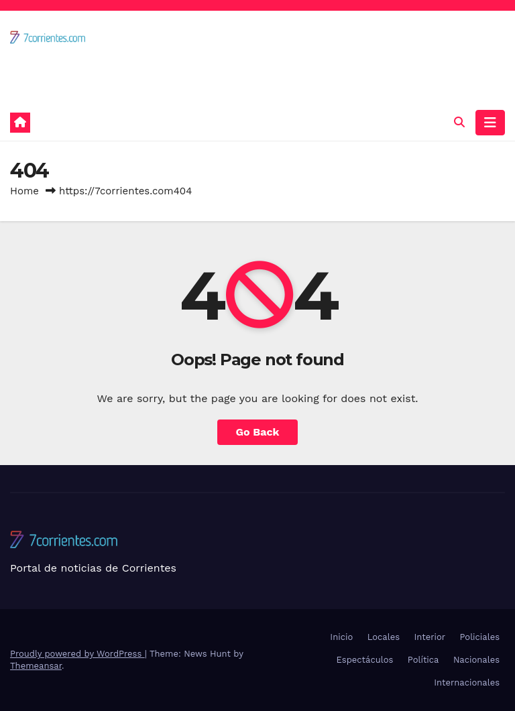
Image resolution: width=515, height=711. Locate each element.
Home (24, 191)
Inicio (341, 637)
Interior (429, 637)
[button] (459, 122)
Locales (383, 637)
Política (423, 660)
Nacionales (476, 660)
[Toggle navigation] (490, 122)
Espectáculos (365, 660)
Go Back (258, 432)
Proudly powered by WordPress (77, 654)
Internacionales (467, 682)
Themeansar (36, 666)
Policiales (480, 637)
